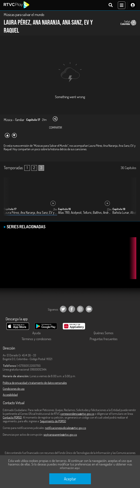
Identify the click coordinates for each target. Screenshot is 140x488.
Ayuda (36, 333)
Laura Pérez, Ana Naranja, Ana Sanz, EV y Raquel (30, 212)
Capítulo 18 (64, 209)
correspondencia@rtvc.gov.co (77, 414)
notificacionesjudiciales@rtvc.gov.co (65, 428)
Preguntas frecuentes (104, 339)
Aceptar (70, 478)
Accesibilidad (10, 395)
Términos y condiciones (36, 339)
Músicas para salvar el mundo (24, 14)
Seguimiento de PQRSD (53, 421)
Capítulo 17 (10, 209)
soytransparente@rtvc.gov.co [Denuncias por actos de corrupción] (60, 434)
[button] (131, 199)
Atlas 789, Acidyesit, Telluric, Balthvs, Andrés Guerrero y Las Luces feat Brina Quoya (84, 212)
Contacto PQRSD (12, 417)
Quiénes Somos (103, 333)
